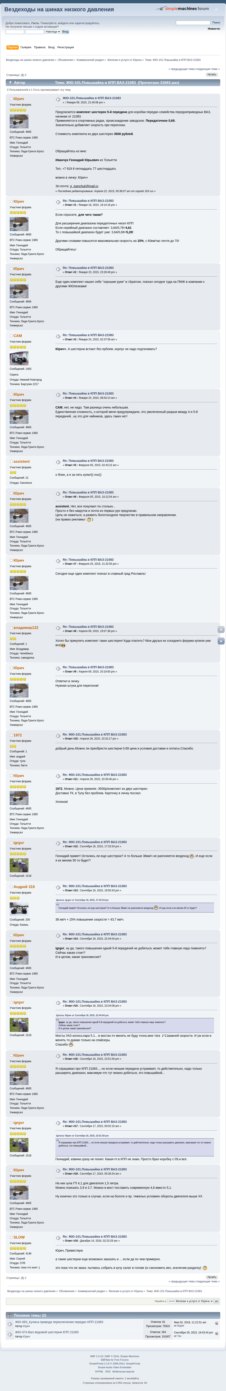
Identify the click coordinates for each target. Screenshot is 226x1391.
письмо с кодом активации (40, 26)
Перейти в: (161, 1301)
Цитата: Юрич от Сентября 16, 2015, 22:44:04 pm (82, 1015)
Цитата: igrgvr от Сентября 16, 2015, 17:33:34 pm (82, 900)
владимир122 (25, 628)
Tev (179, 1336)
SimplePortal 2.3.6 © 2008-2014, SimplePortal (114, 1363)
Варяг (180, 1325)
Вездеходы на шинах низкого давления (59, 9)
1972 (17, 735)
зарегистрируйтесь (87, 23)
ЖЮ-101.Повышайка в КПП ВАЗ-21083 (92, 98)
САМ (17, 336)
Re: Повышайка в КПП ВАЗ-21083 (88, 200)
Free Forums (121, 1359)
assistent (21, 461)
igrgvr (18, 843)
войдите (63, 23)
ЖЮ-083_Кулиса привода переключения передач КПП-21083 (59, 1322)
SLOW (19, 1237)
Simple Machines (129, 1356)
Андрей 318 (24, 887)
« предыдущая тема (182, 69)
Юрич (18, 99)
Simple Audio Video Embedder (114, 1367)
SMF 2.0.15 (96, 1356)
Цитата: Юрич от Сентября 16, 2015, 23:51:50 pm (82, 1136)
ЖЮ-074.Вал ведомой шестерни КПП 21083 (47, 1332)
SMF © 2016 (112, 1356)
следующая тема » (207, 69)
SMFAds (105, 1359)
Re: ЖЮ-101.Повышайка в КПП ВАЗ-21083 (95, 734)
